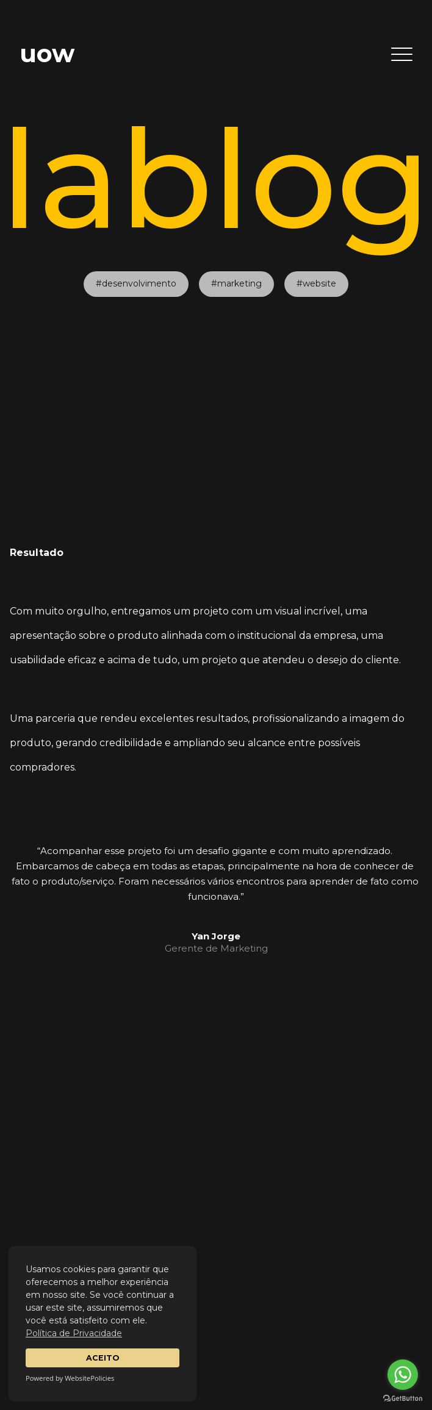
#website (316, 263)
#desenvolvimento (136, 263)
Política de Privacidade (74, 1333)
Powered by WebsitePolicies (70, 1378)
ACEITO (102, 1357)
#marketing (236, 263)
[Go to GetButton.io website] (402, 1397)
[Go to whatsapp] (402, 1374)
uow (47, 53)
